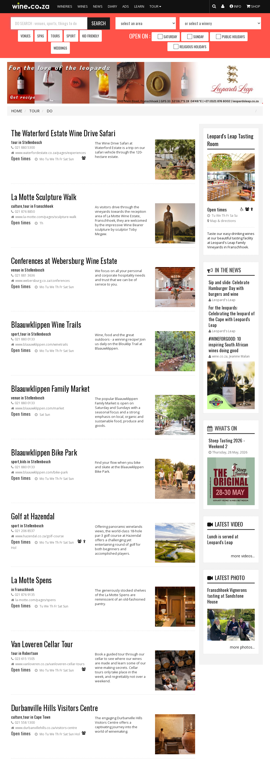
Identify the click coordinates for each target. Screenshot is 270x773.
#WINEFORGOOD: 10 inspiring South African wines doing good (228, 344)
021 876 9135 (25, 594)
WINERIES (64, 6)
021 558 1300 (25, 722)
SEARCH (98, 23)
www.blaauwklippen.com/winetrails (41, 344)
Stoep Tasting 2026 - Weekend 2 (227, 443)
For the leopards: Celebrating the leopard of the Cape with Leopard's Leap (232, 316)
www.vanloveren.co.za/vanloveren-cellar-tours (49, 664)
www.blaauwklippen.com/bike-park (41, 472)
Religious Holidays (193, 46)
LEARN (139, 6)
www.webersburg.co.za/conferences (42, 280)
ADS (125, 6)
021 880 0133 (25, 339)
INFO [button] (235, 6)
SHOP (253, 6)
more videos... (243, 555)
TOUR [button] (156, 6)
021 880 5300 (25, 147)
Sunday (198, 36)
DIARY (112, 6)
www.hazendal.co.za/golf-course (39, 536)
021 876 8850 (25, 211)
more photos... (242, 647)
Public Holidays (233, 36)
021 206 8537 (25, 531)
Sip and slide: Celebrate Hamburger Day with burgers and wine (229, 288)
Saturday (170, 36)
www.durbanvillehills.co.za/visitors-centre (46, 728)
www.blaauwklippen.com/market (39, 408)
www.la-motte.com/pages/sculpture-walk (45, 217)
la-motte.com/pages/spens (35, 600)
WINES (83, 6)
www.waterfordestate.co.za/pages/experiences (50, 153)
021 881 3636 (25, 275)
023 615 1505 (25, 658)
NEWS (98, 6)
